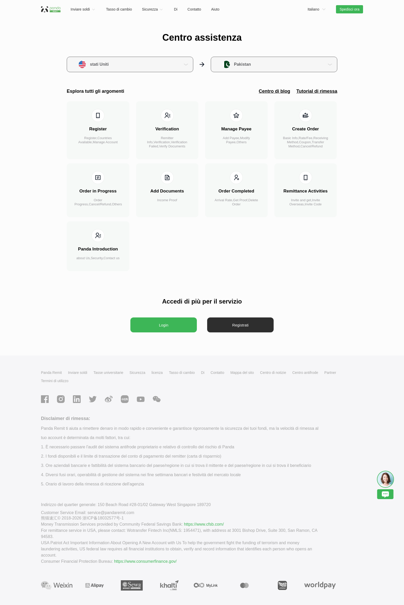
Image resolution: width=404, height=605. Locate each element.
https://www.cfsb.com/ (204, 524)
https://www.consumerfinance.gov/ (145, 561)
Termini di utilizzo (55, 381)
